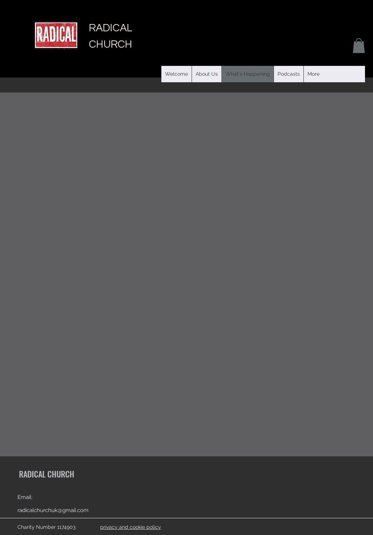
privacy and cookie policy (130, 527)
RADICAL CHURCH (46, 474)
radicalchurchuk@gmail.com (53, 510)
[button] (288, 74)
